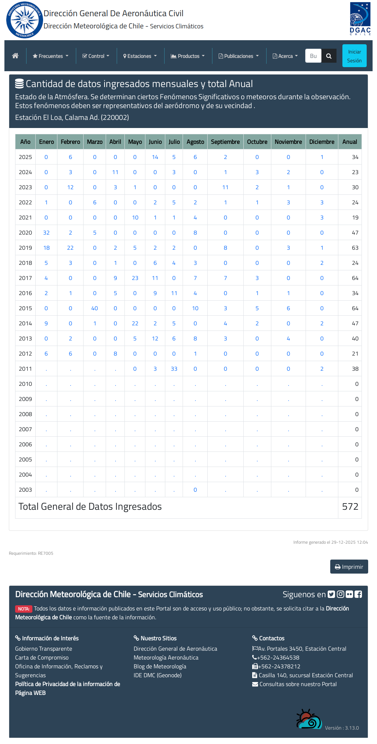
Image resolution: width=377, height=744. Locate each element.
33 (174, 368)
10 (135, 217)
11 (115, 171)
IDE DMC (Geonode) (158, 675)
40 (94, 308)
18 (46, 247)
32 (46, 232)
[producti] (313, 56)
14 (155, 156)
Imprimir (349, 566)
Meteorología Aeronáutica (166, 657)
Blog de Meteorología (160, 666)
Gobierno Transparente (43, 648)
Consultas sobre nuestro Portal (298, 683)
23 (135, 277)
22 (70, 247)
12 (70, 187)
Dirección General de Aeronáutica (175, 648)
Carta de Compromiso (41, 657)
